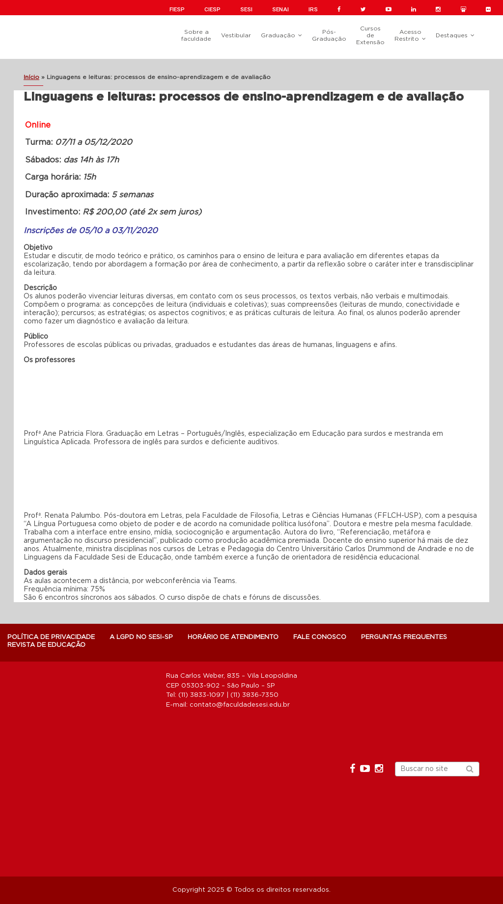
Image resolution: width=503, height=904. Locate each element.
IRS (313, 9)
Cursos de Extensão (370, 35)
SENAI (280, 9)
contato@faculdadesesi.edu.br (240, 705)
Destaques (452, 35)
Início (31, 77)
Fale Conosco (319, 637)
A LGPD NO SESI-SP (141, 637)
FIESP (177, 9)
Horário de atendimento (233, 637)
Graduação (278, 35)
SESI (246, 9)
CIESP (212, 9)
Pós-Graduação (329, 35)
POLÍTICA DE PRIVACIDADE (51, 637)
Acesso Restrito (407, 35)
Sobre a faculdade (196, 35)
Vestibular (236, 35)
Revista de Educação (46, 645)
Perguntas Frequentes (404, 637)
